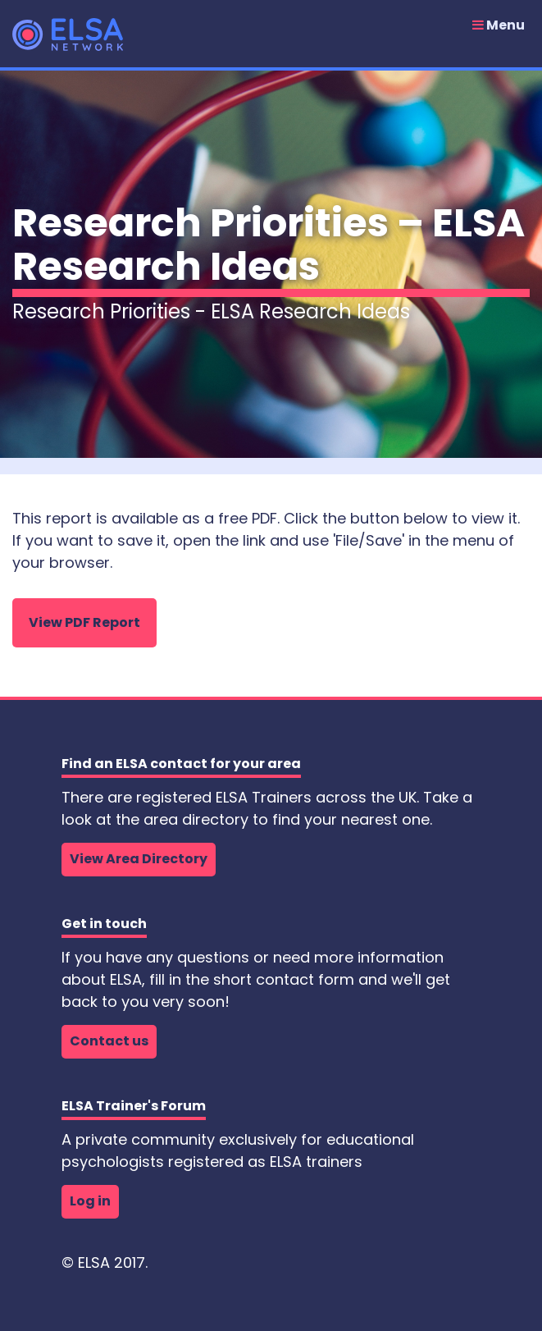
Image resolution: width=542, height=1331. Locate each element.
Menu (498, 25)
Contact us (109, 1040)
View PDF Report (84, 622)
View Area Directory (138, 858)
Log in (90, 1200)
